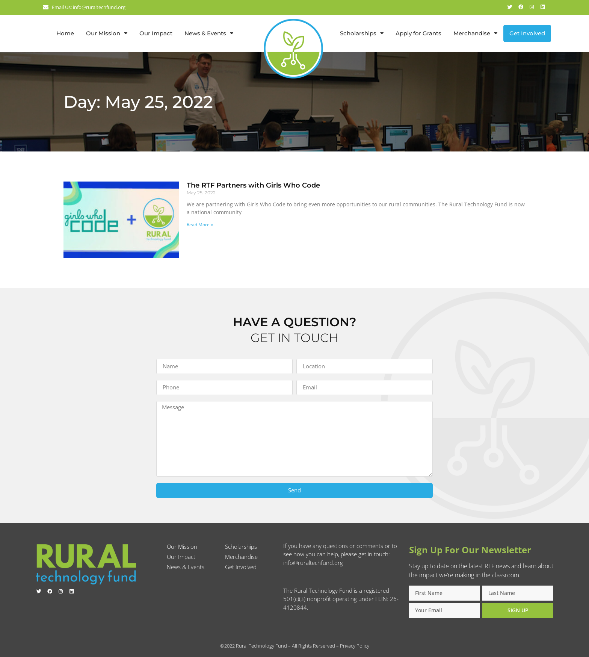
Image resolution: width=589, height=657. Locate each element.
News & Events (208, 33)
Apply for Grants (418, 33)
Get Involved (527, 33)
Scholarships (362, 33)
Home (65, 33)
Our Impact (155, 33)
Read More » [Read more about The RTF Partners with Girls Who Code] (200, 224)
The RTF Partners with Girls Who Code (253, 185)
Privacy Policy (354, 645)
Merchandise (475, 33)
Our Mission (106, 33)
